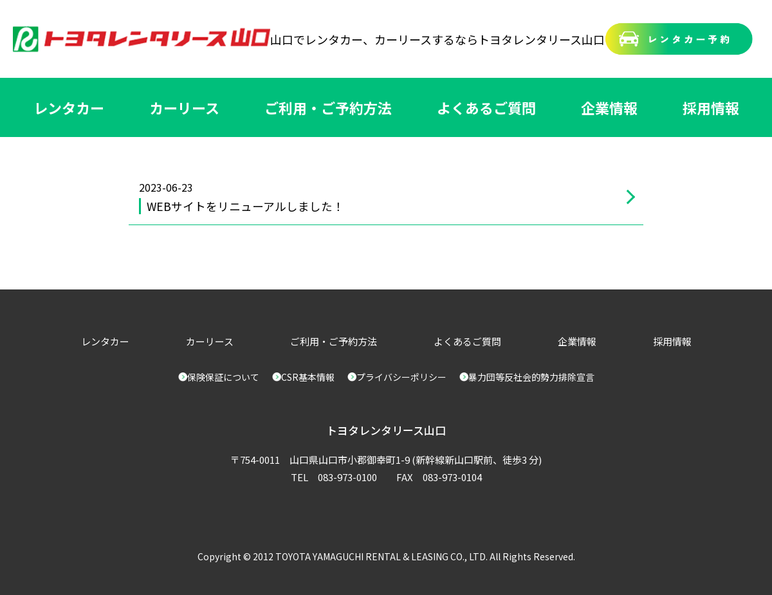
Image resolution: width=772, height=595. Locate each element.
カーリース (184, 107)
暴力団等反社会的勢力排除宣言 (531, 377)
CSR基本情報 (308, 377)
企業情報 (609, 107)
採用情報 (711, 107)
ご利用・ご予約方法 (328, 107)
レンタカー (68, 107)
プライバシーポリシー (401, 377)
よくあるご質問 (486, 107)
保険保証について (223, 377)
